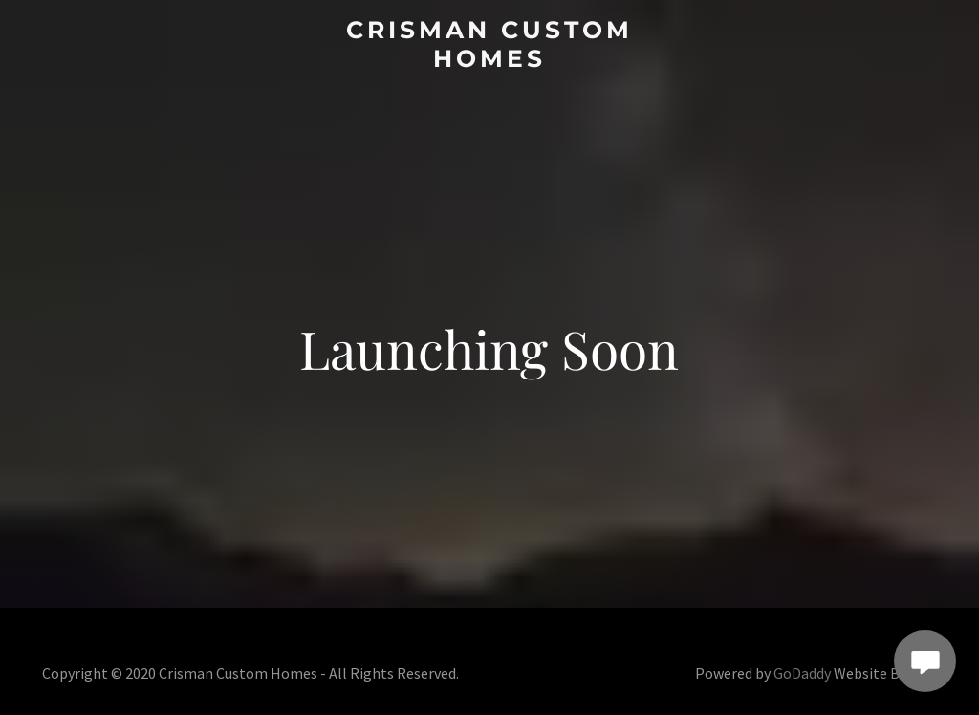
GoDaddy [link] (802, 672)
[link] (489, 61)
